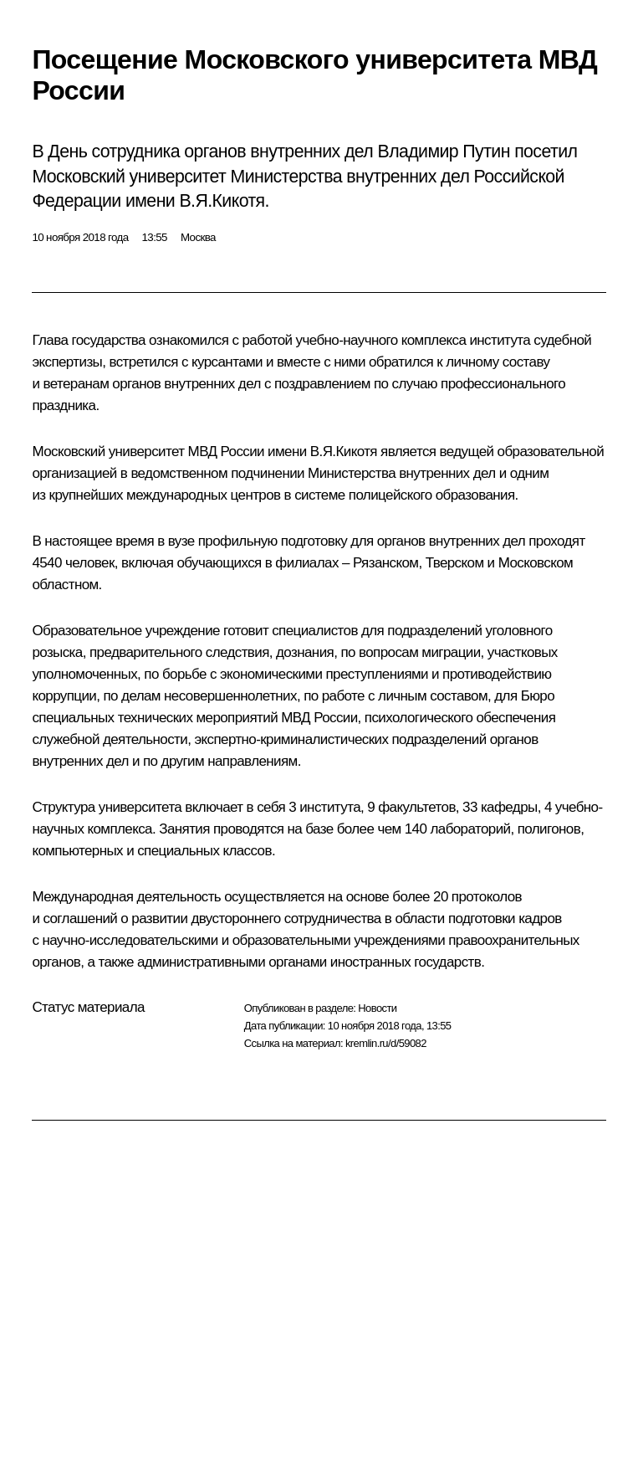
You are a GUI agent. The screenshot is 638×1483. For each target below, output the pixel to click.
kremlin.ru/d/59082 (385, 1043)
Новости (377, 1008)
